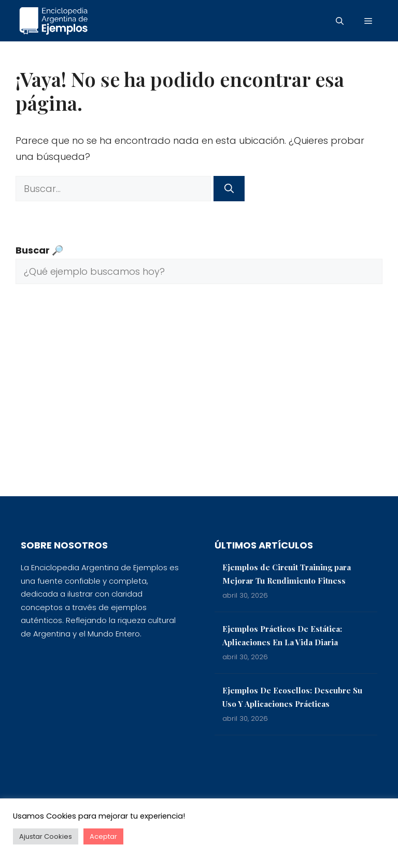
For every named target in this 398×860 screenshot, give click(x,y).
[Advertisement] (199, 397)
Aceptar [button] (103, 836)
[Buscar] (229, 188)
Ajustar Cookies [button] (45, 836)
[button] (339, 20)
